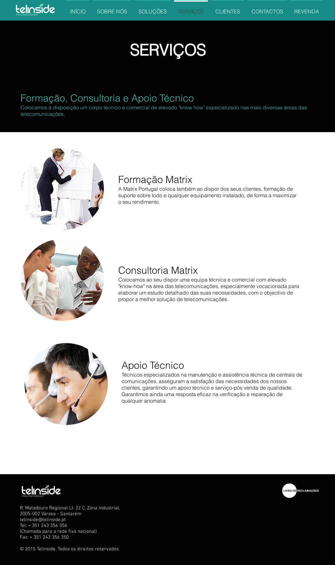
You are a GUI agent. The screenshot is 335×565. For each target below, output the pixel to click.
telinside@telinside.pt (43, 520)
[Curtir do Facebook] (266, 459)
